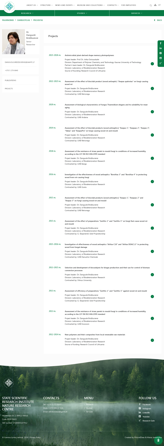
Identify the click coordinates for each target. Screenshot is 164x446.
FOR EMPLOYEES (128, 5)
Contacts (112, 5)
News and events (64, 5)
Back (158, 20)
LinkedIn (144, 412)
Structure (45, 5)
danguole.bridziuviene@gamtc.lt (20, 62)
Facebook (145, 404)
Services (89, 411)
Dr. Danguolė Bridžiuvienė (32, 35)
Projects (9, 88)
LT (160, 5)
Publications (10, 80)
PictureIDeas (139, 437)
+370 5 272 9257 (54, 404)
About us (31, 5)
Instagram (145, 408)
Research (89, 404)
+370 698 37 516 (55, 408)
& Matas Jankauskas (153, 437)
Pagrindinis (8, 20)
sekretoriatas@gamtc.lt (57, 411)
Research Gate (147, 420)
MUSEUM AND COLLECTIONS (90, 5)
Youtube (144, 416)
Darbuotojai (23, 20)
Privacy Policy (35, 437)
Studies (89, 408)
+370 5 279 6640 (11, 70)
